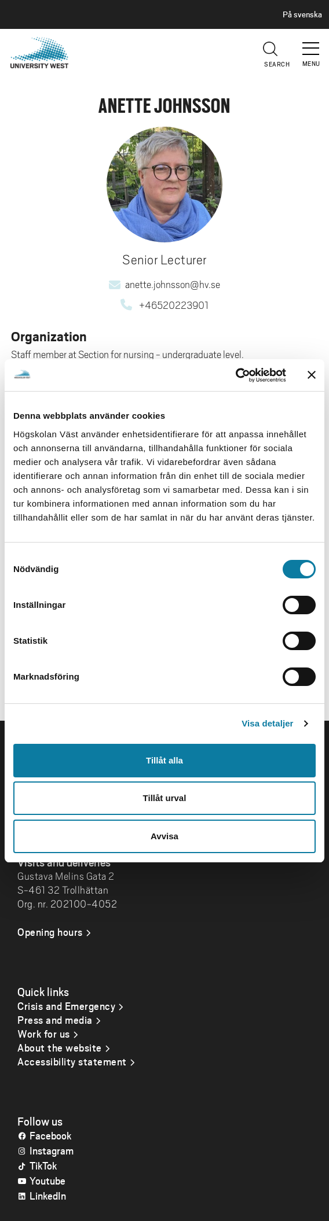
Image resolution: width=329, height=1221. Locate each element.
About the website (59, 1047)
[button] (311, 43)
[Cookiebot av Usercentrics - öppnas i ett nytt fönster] (235, 375)
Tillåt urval (165, 798)
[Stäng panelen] (312, 375)
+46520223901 (174, 305)
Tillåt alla (164, 760)
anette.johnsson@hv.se (172, 284)
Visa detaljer (267, 723)
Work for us (43, 1034)
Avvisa (164, 836)
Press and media (55, 1020)
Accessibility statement (72, 1061)
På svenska (302, 14)
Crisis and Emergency (66, 1006)
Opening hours (50, 932)
